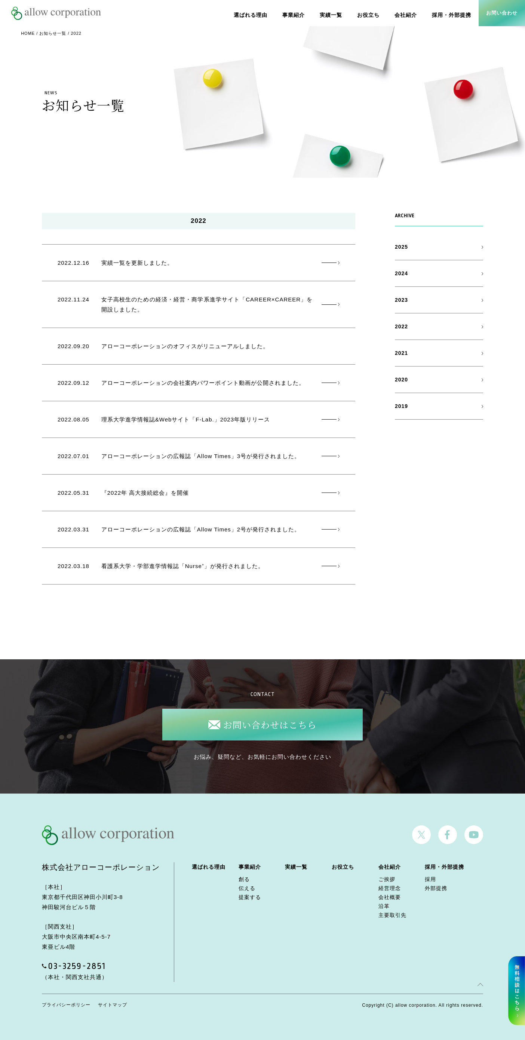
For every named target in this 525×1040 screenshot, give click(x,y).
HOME (28, 33)
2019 (401, 406)
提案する (250, 897)
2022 (401, 326)
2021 (401, 353)
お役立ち (373, 13)
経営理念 (389, 888)
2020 (401, 380)
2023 (401, 300)
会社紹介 (409, 13)
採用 (430, 879)
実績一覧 (337, 13)
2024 (401, 273)
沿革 (384, 906)
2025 (401, 247)
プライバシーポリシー (66, 1004)
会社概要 (389, 897)
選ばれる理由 (260, 13)
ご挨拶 (386, 879)
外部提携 (436, 888)
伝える (247, 888)
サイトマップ (112, 1004)
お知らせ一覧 (52, 33)
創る (244, 879)
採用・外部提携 (453, 13)
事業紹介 (301, 13)
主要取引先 (392, 915)
